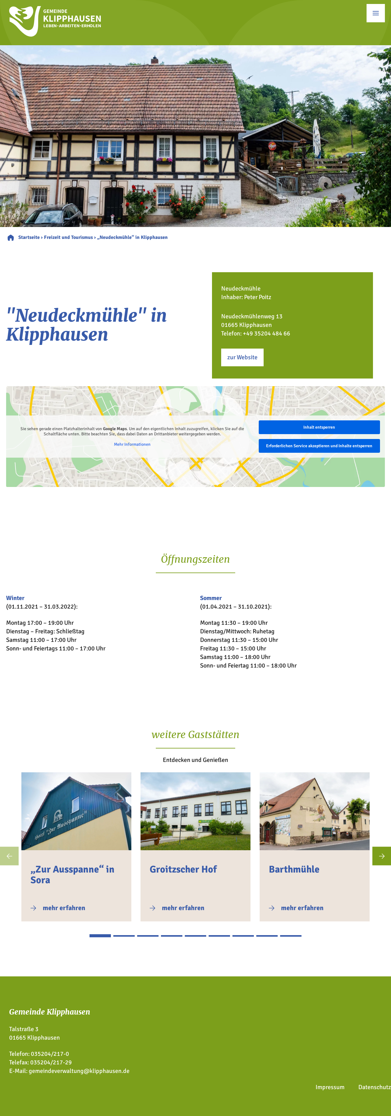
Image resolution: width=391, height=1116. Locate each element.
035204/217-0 (50, 1054)
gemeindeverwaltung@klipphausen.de (79, 1071)
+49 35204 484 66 (266, 333)
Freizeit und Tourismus (68, 237)
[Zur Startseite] (55, 34)
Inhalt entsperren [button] (319, 427)
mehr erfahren (64, 908)
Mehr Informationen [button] (132, 444)
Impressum (330, 1087)
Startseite (29, 237)
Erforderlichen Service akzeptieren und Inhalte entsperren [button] (319, 445)
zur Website (242, 357)
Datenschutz (374, 1087)
